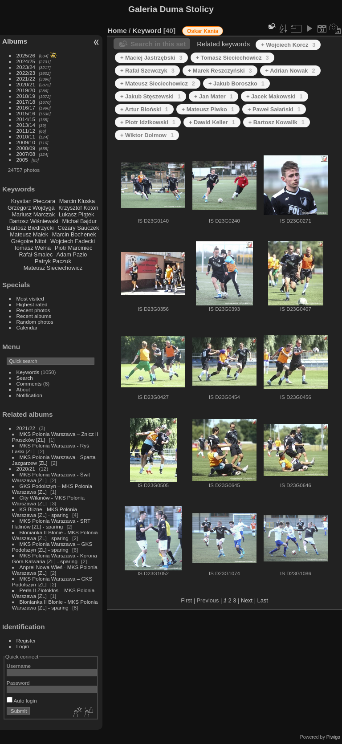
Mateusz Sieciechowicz (53, 267)
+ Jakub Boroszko (236, 83)
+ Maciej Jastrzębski (151, 57)
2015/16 (26, 113)
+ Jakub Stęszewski (150, 96)
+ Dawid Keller (212, 122)
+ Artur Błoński (144, 109)
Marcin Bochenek (74, 234)
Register (26, 640)
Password (18, 683)
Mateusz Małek (29, 234)
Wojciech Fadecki (72, 241)
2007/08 (26, 154)
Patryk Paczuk (53, 261)
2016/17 (26, 107)
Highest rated (32, 304)
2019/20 (26, 90)
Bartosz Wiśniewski (33, 221)
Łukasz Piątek (76, 214)
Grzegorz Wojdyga (31, 207)
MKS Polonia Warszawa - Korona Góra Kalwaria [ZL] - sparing (54, 558)
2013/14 (26, 125)
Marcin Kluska (77, 201)
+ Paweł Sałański (274, 109)
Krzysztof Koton (78, 207)
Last (262, 600)
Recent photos (33, 310)
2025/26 (26, 55)
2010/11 (26, 136)
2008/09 (26, 148)
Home (117, 30)
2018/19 (26, 96)
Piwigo (333, 737)
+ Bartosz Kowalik (276, 122)
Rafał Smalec (36, 254)
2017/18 (26, 102)
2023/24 (26, 67)
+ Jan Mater (213, 96)
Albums (14, 41)
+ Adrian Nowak (290, 70)
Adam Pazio (71, 254)
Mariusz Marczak (33, 214)
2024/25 (26, 61)
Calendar (27, 327)
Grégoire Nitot (29, 241)
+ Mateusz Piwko (208, 109)
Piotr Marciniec (74, 247)
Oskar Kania (202, 31)
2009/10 (26, 142)
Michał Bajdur (79, 221)
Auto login (22, 700)
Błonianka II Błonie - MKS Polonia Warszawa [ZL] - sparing (55, 535)
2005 (22, 160)
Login (22, 646)
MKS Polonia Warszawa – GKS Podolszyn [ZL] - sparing (52, 547)
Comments (29, 383)
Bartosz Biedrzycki (30, 227)
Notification (29, 395)
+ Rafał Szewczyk (147, 70)
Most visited (30, 298)
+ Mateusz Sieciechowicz (157, 83)
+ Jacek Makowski (274, 96)
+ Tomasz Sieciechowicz (232, 57)
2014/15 (26, 119)
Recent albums (33, 316)
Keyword (147, 30)
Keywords (28, 372)
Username (19, 666)
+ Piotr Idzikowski (147, 122)
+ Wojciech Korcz (288, 44)
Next (246, 600)
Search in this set (158, 44)
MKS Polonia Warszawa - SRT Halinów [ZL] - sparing (51, 523)
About (23, 389)
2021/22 (26, 78)
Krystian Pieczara (33, 201)
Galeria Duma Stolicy (171, 9)
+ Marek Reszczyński (220, 70)
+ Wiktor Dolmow (147, 135)
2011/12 (26, 131)
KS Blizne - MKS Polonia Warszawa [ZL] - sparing (44, 512)
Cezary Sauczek (78, 227)
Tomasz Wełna (32, 247)
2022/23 (26, 73)
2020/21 (26, 84)
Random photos (34, 322)
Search (24, 378)
